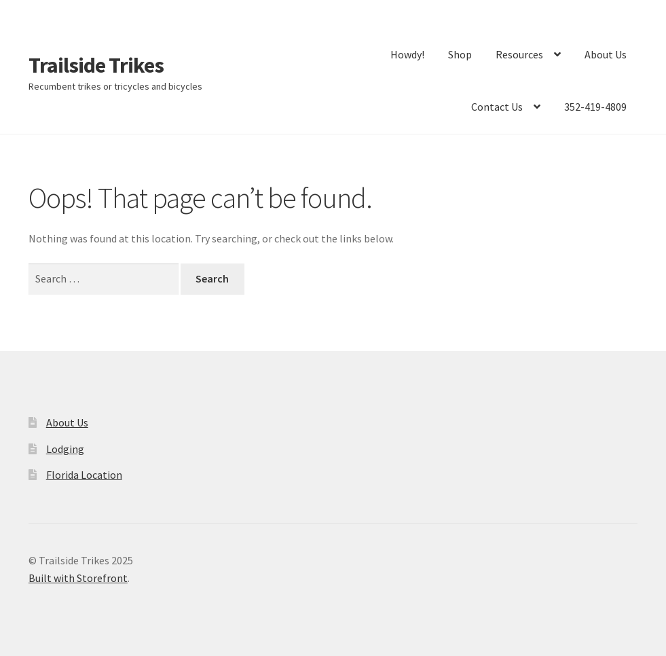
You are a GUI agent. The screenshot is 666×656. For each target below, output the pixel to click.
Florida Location (84, 474)
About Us (606, 54)
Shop (460, 54)
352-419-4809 (595, 106)
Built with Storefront (78, 578)
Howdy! (407, 54)
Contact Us (497, 106)
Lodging (65, 449)
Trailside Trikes (96, 65)
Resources (519, 54)
